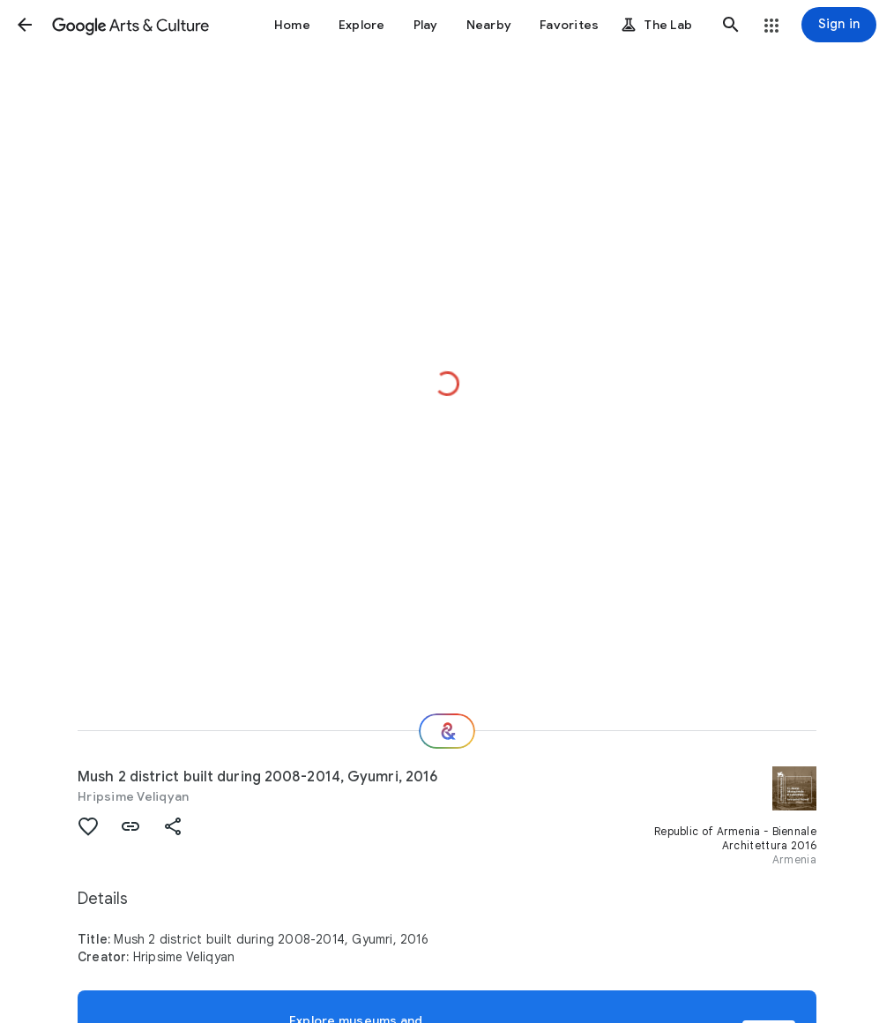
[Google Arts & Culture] (130, 24)
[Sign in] (838, 24)
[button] (25, 25)
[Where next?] (447, 731)
